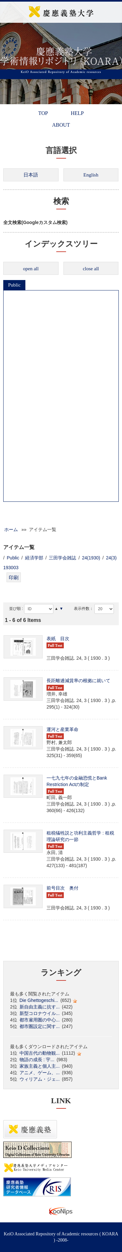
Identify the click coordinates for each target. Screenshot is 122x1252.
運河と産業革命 (62, 729)
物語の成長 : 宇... (37, 1059)
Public (14, 285)
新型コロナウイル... (40, 1013)
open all (31, 268)
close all (91, 268)
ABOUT (61, 125)
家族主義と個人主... (40, 1066)
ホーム (11, 529)
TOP (43, 113)
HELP (77, 113)
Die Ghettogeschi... (39, 1000)
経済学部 (34, 557)
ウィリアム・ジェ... (40, 1079)
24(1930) (91, 557)
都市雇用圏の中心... (40, 1019)
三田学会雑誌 (62, 557)
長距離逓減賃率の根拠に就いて (78, 680)
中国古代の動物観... (40, 1053)
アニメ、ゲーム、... (40, 1072)
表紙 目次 (58, 638)
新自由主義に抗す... (40, 1006)
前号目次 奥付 (62, 888)
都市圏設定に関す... (40, 1026)
